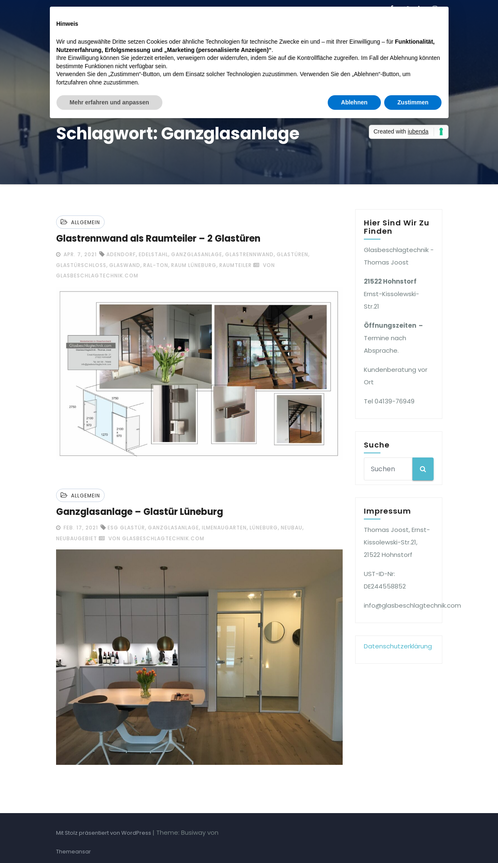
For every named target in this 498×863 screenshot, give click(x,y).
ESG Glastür (126, 527)
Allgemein (85, 222)
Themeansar (73, 852)
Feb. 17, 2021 (80, 527)
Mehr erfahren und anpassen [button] (109, 102)
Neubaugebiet (76, 538)
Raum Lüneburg (193, 265)
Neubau (291, 527)
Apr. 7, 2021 (79, 254)
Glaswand (124, 265)
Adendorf (121, 254)
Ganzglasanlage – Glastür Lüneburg (139, 511)
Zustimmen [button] (413, 102)
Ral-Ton (155, 265)
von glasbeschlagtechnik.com (151, 538)
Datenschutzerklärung (398, 646)
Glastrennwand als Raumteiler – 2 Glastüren (158, 238)
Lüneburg (264, 527)
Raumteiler (235, 265)
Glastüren (292, 254)
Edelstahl (153, 254)
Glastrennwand (249, 254)
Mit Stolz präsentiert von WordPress (104, 833)
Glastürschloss (81, 265)
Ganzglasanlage (196, 254)
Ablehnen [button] (354, 102)
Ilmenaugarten (224, 527)
